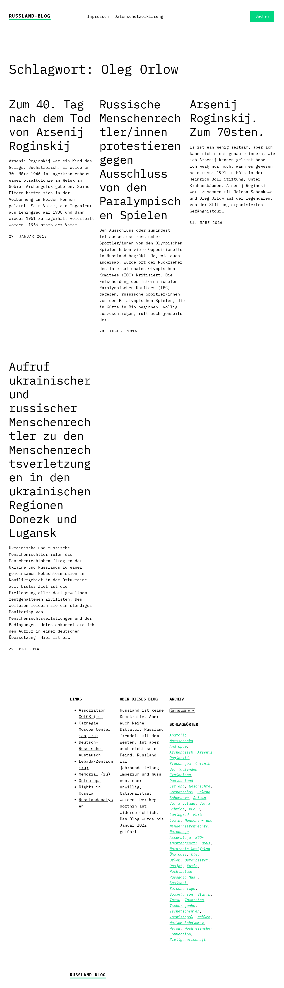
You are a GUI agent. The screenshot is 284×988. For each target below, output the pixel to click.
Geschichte (199, 786)
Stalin (203, 894)
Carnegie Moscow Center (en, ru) (94, 729)
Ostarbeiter (196, 860)
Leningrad (179, 814)
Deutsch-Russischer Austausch (91, 749)
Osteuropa (90, 780)
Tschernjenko (182, 905)
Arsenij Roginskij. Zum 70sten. (227, 118)
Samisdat (178, 883)
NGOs (206, 843)
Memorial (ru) (94, 774)
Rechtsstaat (181, 871)
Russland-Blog (30, 16)
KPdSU (194, 809)
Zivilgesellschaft (188, 939)
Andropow (178, 746)
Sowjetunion (181, 894)
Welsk (175, 928)
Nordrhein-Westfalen (190, 849)
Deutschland (181, 780)
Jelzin (199, 798)
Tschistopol (181, 917)
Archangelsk (181, 752)
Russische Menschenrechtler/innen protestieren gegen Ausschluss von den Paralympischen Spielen (140, 159)
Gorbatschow (181, 792)
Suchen (262, 16)
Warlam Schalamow (187, 923)
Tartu (175, 900)
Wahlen (203, 917)
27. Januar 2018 (28, 236)
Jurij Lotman (182, 803)
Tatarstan (194, 900)
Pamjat (176, 866)
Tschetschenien (184, 911)
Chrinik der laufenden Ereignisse (190, 769)
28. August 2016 (118, 331)
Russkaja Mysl (183, 877)
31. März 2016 (206, 222)
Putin (192, 866)
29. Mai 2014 (24, 649)
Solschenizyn (182, 888)
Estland (177, 786)
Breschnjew (180, 763)
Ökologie (178, 854)
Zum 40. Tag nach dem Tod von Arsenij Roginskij (50, 125)
